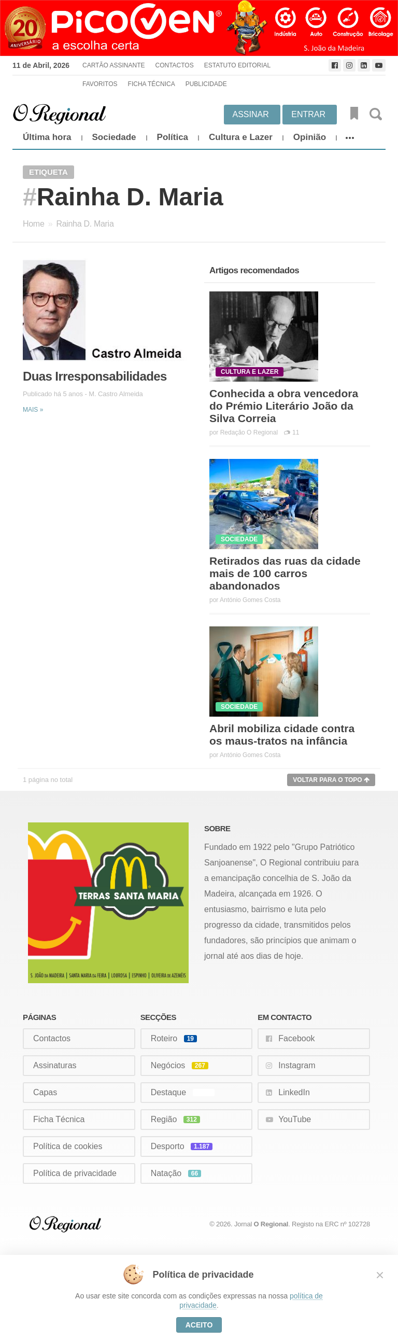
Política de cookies (67, 1146)
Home (33, 223)
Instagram (296, 1065)
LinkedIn (294, 1092)
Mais (33, 409)
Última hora (47, 137)
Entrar (308, 114)
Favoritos (100, 84)
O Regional (271, 1224)
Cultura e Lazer (241, 137)
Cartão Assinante (113, 65)
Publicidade (206, 84)
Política (172, 137)
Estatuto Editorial (237, 65)
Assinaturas (55, 1065)
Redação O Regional (249, 432)
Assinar (251, 114)
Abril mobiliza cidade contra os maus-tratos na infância (281, 734)
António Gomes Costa (250, 600)
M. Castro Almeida (116, 394)
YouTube (294, 1119)
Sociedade (114, 137)
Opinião (309, 137)
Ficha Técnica (151, 84)
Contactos (174, 65)
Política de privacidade (75, 1173)
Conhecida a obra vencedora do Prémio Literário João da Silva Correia (283, 405)
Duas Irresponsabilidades (95, 376)
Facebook (296, 1038)
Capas (45, 1092)
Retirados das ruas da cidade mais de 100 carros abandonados (285, 573)
